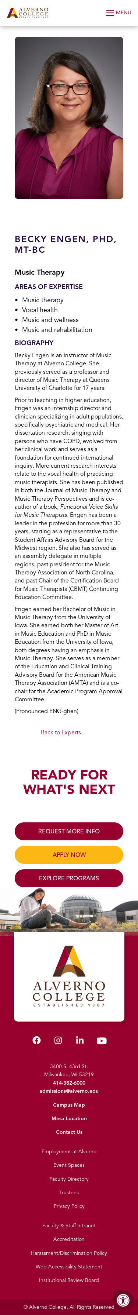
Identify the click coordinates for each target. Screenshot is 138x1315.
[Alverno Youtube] (102, 1043)
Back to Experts (61, 732)
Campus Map (69, 1105)
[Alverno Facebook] (37, 1042)
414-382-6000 (69, 1083)
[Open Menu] (119, 13)
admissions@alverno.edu (69, 1091)
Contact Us (69, 1132)
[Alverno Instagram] (58, 1042)
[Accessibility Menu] (123, 1300)
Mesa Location (69, 1118)
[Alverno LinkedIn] (79, 1042)
